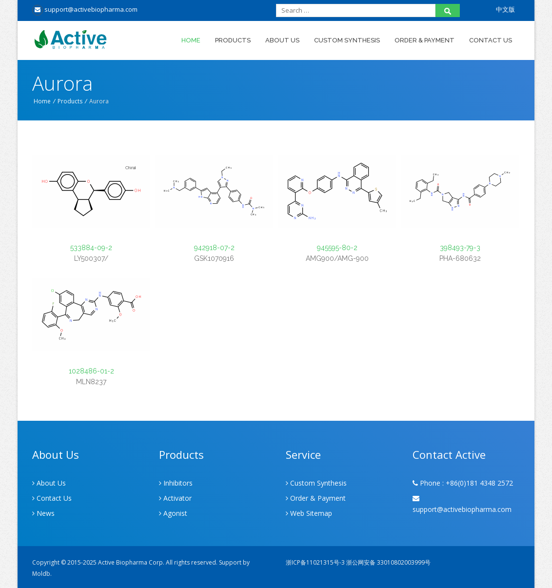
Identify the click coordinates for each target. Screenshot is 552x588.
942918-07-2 (214, 248)
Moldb (41, 573)
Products (233, 40)
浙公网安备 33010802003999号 (388, 562)
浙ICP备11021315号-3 (315, 562)
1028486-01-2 (91, 371)
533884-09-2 (91, 248)
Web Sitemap (309, 513)
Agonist (173, 513)
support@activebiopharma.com (85, 9)
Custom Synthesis (347, 40)
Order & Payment (424, 40)
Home (190, 40)
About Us (282, 40)
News (43, 513)
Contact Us (490, 40)
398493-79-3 (460, 248)
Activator (175, 498)
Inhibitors (176, 483)
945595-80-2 (337, 248)
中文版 (505, 9)
